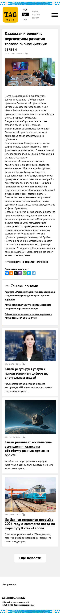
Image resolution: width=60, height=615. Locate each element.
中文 (25, 9)
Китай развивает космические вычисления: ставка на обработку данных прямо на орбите (28, 448)
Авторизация (9, 584)
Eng (25, 19)
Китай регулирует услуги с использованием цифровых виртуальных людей (26, 373)
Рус (24, 14)
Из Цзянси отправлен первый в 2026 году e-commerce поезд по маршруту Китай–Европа (30, 523)
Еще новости (30, 558)
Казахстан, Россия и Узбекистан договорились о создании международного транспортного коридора (30, 295)
